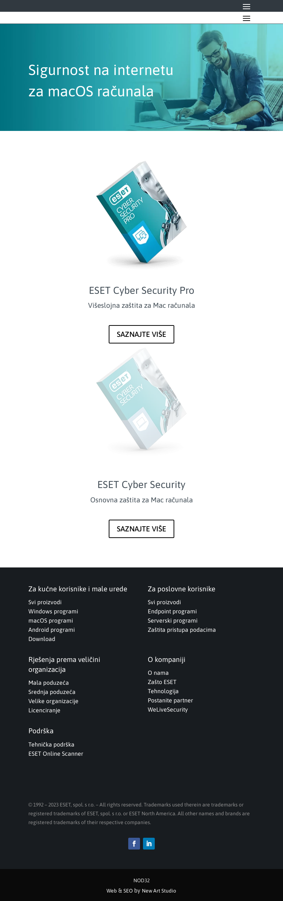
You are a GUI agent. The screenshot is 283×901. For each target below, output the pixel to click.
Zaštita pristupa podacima (182, 629)
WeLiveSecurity (168, 709)
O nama (158, 672)
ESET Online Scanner (55, 753)
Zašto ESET (162, 682)
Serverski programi (173, 620)
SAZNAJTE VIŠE (141, 334)
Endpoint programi (172, 611)
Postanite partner (170, 700)
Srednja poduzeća (52, 691)
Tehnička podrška (51, 744)
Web (111, 891)
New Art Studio (159, 891)
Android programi (51, 629)
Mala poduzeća (48, 682)
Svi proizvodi (45, 602)
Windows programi (53, 611)
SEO (128, 891)
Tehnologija (163, 691)
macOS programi (50, 620)
